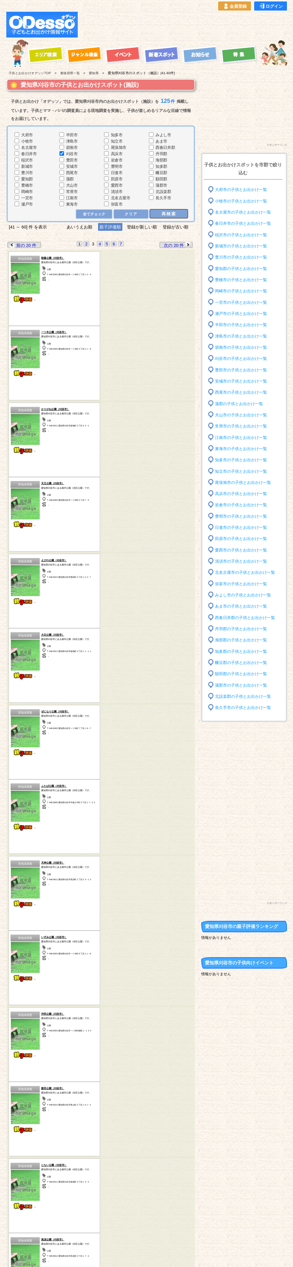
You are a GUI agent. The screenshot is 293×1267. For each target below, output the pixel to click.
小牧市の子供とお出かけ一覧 (241, 201)
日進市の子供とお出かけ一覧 (241, 527)
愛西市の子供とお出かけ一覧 (241, 550)
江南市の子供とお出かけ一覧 (241, 437)
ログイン (270, 6)
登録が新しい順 (142, 226)
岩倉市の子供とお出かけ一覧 (241, 505)
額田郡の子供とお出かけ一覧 (241, 674)
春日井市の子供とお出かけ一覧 (243, 223)
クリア (131, 214)
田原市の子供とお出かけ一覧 (241, 539)
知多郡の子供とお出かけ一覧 (241, 651)
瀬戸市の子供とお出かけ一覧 (241, 314)
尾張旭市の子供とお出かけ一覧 (243, 482)
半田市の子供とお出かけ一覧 (241, 325)
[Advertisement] (184, 25)
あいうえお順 (79, 226)
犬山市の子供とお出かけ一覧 (241, 415)
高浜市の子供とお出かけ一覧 (241, 494)
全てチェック (94, 214)
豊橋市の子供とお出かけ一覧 (241, 280)
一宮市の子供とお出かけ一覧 (241, 302)
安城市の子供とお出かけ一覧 (241, 381)
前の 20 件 (22, 245)
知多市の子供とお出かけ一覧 (241, 460)
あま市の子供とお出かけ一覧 (241, 606)
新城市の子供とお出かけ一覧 (241, 246)
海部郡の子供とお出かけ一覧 (241, 640)
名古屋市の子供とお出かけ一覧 (243, 212)
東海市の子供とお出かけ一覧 (241, 449)
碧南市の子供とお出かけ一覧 (241, 347)
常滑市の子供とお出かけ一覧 (241, 426)
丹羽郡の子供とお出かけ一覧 (241, 629)
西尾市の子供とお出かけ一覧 (241, 392)
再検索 (169, 213)
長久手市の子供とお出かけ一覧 (243, 708)
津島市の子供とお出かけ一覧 (241, 336)
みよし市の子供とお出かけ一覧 (243, 595)
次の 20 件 (178, 245)
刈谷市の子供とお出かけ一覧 (241, 358)
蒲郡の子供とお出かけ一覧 (239, 403)
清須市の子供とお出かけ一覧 (241, 561)
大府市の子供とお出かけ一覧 (241, 190)
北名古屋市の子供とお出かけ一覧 (245, 572)
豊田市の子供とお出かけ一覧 (241, 370)
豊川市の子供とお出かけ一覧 (241, 257)
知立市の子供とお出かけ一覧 (241, 471)
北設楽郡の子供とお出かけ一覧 (243, 696)
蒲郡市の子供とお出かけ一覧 (241, 685)
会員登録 (234, 6)
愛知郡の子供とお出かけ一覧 (241, 268)
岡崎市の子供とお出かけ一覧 (241, 291)
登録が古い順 (176, 226)
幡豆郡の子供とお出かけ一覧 (241, 663)
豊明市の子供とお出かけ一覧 (241, 516)
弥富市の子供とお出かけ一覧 (241, 584)
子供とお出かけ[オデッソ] (123, 1256)
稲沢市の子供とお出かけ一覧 (241, 234)
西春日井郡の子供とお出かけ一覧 (245, 617)
